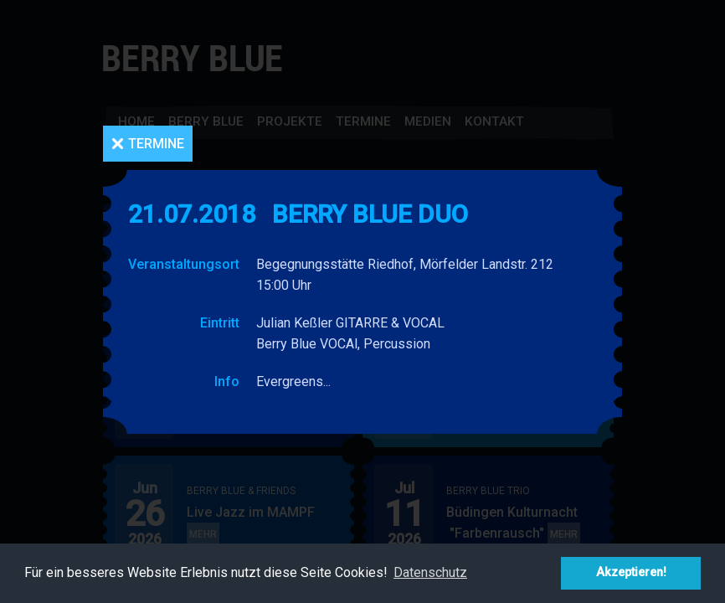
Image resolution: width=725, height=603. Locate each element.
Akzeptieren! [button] (631, 572)
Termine (156, 144)
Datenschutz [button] (430, 572)
